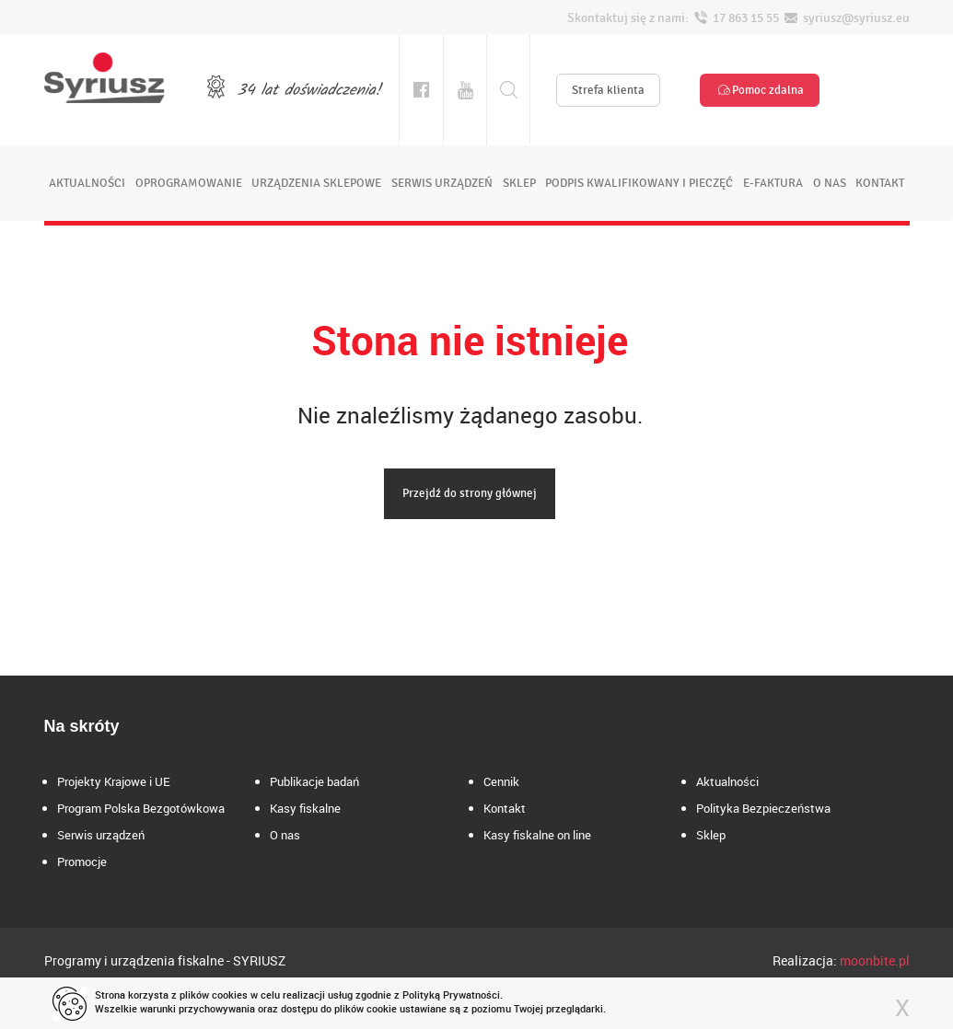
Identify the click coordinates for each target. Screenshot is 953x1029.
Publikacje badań (314, 781)
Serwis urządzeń (101, 835)
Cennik (501, 781)
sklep (519, 183)
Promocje (82, 861)
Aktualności (727, 781)
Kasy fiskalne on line (537, 835)
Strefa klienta (608, 90)
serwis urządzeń (442, 183)
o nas (829, 183)
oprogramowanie (188, 183)
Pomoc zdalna (759, 90)
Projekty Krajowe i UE (113, 781)
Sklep (711, 835)
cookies (230, 994)
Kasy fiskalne (305, 808)
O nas (285, 835)
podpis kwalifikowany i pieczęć (639, 183)
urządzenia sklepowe (316, 183)
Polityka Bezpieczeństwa (763, 808)
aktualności (87, 183)
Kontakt (504, 808)
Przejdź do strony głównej (469, 493)
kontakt (879, 183)
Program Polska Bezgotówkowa (141, 808)
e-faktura (773, 183)
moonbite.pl (875, 960)
